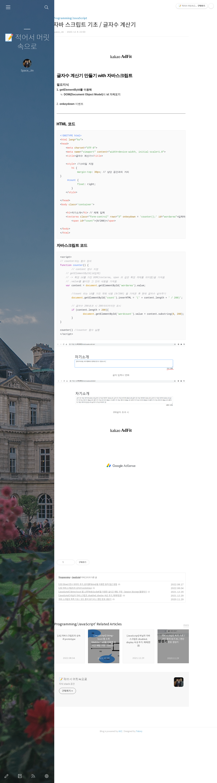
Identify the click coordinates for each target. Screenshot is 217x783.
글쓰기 (7, 776)
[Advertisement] (133, 92)
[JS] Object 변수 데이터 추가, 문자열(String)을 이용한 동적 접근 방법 (100, 631)
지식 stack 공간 (79, 731)
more (198, 672)
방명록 (20, 776)
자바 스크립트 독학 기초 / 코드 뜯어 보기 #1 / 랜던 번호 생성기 (97, 646)
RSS (34, 776)
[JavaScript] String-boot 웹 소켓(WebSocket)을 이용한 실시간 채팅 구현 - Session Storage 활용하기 (115, 639)
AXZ (133, 778)
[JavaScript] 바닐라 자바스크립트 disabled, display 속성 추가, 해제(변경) (102, 643)
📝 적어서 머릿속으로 (27, 42)
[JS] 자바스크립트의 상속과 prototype (87, 635)
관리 (47, 776)
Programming (76, 625)
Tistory (151, 778)
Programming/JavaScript (83, 18)
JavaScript (88, 625)
